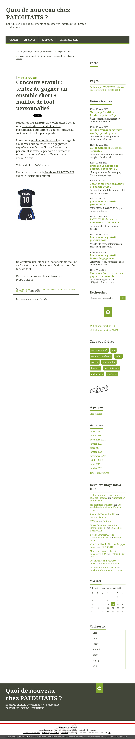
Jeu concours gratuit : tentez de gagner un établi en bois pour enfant (45, 57)
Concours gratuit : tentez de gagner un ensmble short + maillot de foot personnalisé (41, 95)
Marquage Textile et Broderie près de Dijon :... (106, 113)
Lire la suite (96, 413)
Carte (94, 63)
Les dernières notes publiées (68, 730)
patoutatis (97, 374)
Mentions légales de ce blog (50, 733)
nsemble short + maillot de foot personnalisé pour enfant (38, 127)
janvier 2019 (96, 468)
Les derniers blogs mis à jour (48, 730)
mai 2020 (94, 448)
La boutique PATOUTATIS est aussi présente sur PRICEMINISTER (107, 88)
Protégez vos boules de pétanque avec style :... (104, 167)
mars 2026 (95, 431)
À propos (47, 39)
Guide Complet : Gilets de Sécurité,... (106, 149)
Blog (95, 632)
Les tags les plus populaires (87, 730)
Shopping (97, 649)
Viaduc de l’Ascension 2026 (103, 514)
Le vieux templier (110, 563)
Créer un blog (62, 727)
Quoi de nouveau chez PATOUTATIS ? (38, 13)
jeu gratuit (63, 289)
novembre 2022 (98, 439)
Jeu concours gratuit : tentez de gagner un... (103, 257)
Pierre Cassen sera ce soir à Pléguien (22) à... (103, 526)
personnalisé (109, 362)
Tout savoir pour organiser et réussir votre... (107, 185)
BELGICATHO (107, 547)
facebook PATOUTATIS (59, 172)
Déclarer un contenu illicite (31, 733)
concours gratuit (49, 289)
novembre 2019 (98, 456)
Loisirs (96, 643)
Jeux (95, 638)
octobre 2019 (96, 460)
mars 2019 (95, 464)
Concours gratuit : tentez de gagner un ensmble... (107, 274)
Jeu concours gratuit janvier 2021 (103, 203)
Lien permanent (24, 289)
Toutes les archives (99, 473)
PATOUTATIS (24, 279)
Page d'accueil (64, 51)
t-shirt (118, 356)
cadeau (94, 362)
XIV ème (94, 521)
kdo (113, 350)
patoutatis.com (69, 39)
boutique (95, 368)
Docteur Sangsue (98, 517)
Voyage (96, 660)
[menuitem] (13, 39)
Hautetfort (73, 727)
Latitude (107, 521)
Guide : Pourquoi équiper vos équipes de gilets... (106, 131)
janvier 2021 (96, 443)
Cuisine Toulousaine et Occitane (106, 570)
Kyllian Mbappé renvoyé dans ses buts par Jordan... (107, 496)
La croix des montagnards (103, 567)
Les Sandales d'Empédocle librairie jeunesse (105, 507)
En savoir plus (121, 737)
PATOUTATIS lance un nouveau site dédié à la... (105, 221)
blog (110, 733)
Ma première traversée (102, 504)
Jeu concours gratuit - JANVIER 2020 (103, 239)
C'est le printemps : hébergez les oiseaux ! (35, 51)
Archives (29, 39)
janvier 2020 (96, 452)
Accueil (13, 39)
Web (95, 666)
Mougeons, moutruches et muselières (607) (103, 552)
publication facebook (44, 140)
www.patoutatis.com (101, 356)
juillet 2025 (95, 435)
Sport (95, 654)
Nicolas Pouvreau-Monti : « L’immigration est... (103, 536)
